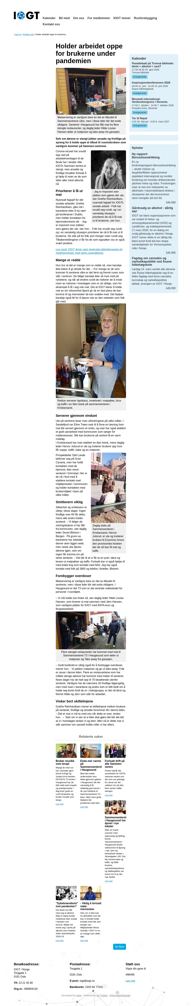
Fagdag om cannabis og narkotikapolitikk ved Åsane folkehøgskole (152, 262)
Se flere (119, 946)
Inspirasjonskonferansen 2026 (151, 82)
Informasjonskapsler (120, 995)
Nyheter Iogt (28, 34)
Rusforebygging (145, 18)
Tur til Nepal (139, 118)
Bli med (64, 18)
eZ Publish (102, 995)
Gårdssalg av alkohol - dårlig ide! (152, 209)
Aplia (78, 995)
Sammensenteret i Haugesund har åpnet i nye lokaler (115, 822)
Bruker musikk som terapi (65, 762)
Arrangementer (139, 77)
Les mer (60, 804)
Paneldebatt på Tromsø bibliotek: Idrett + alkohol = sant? (153, 65)
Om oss (78, 18)
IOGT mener (122, 18)
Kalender (49, 18)
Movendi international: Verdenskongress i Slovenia (149, 100)
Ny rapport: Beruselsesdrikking (146, 155)
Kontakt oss (51, 24)
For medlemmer (99, 18)
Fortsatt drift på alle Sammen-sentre (114, 764)
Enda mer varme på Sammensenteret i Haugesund (91, 765)
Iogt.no (18, 34)
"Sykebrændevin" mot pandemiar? (67, 905)
